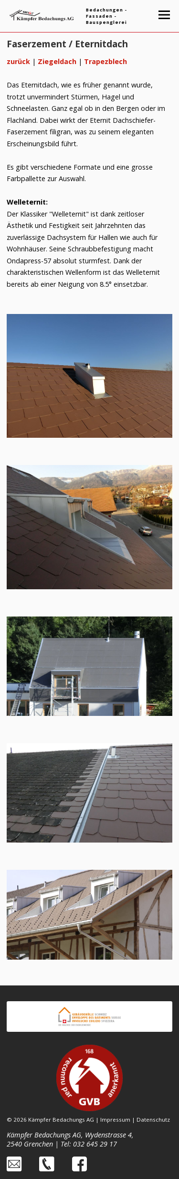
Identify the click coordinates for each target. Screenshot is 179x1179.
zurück (18, 61)
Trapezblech (105, 61)
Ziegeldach (57, 61)
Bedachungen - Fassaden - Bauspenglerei (106, 16)
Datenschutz (153, 1119)
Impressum (115, 1119)
